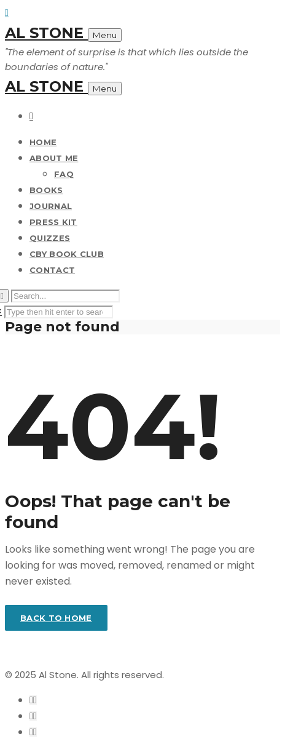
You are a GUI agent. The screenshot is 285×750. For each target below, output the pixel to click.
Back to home (56, 618)
